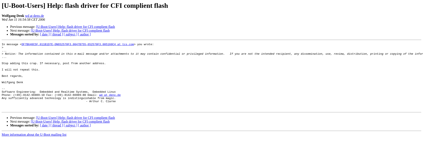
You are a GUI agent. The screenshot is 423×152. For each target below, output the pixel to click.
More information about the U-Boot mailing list (34, 148)
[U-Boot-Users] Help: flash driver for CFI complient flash (75, 26)
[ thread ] (56, 34)
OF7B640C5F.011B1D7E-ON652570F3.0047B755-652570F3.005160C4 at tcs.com (78, 45)
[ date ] (45, 34)
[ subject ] (70, 34)
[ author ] (84, 34)
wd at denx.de (34, 16)
